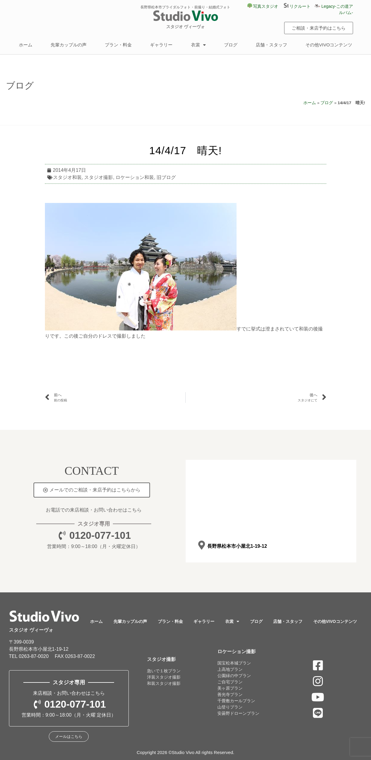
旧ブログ (166, 177)
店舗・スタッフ (271, 44)
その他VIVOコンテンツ (328, 44)
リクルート (299, 6)
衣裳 (198, 45)
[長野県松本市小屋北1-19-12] (201, 545)
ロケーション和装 (135, 177)
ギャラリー (161, 44)
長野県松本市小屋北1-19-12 (237, 546)
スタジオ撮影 (98, 177)
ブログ (230, 44)
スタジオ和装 (67, 177)
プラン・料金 (118, 44)
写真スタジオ (262, 6)
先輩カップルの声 (69, 44)
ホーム (25, 44)
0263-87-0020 (34, 656)
